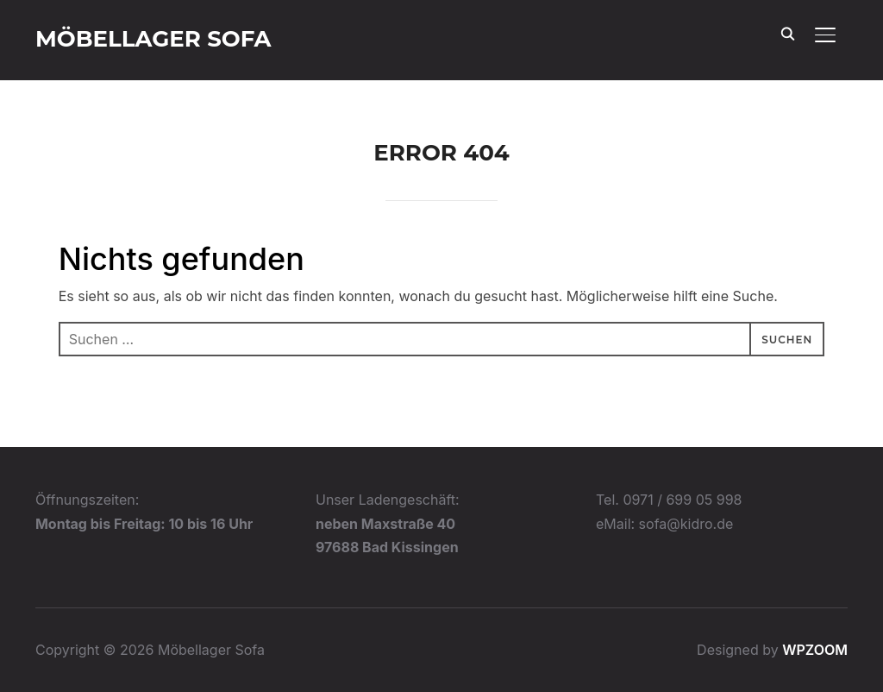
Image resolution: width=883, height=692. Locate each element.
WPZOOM (815, 649)
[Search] (787, 33)
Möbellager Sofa (153, 39)
